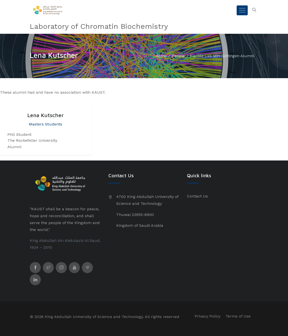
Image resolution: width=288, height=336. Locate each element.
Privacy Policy (207, 316)
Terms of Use (238, 316)
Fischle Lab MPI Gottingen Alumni (222, 55)
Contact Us (197, 196)
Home (161, 55)
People (178, 55)
